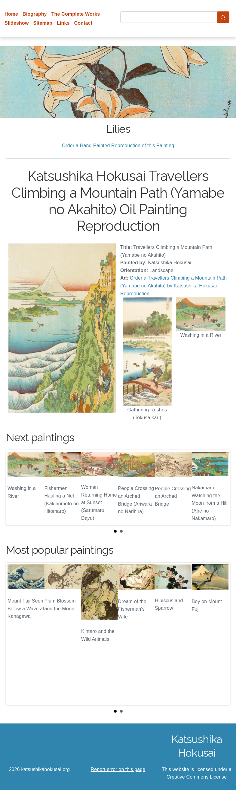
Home (11, 14)
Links (63, 23)
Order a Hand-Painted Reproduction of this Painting (118, 145)
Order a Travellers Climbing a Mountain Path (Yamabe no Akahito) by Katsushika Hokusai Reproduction (173, 285)
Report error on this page (118, 769)
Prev (15, 487)
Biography (35, 14)
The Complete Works (75, 14)
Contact (83, 23)
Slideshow (17, 23)
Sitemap (42, 23)
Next (220, 487)
